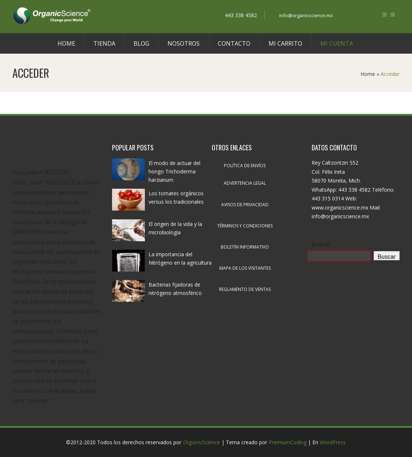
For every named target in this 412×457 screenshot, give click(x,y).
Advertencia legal (245, 183)
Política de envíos (245, 165)
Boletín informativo (245, 247)
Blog (141, 43)
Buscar (321, 244)
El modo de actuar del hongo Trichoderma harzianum (174, 171)
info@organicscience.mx (306, 15)
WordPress (333, 442)
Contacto (234, 43)
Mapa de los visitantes (245, 268)
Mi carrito (285, 43)
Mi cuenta (336, 43)
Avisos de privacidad (245, 204)
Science (201, 442)
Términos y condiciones (245, 226)
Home (66, 43)
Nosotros (184, 43)
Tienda (104, 43)
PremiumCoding (288, 442)
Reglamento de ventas (245, 289)
